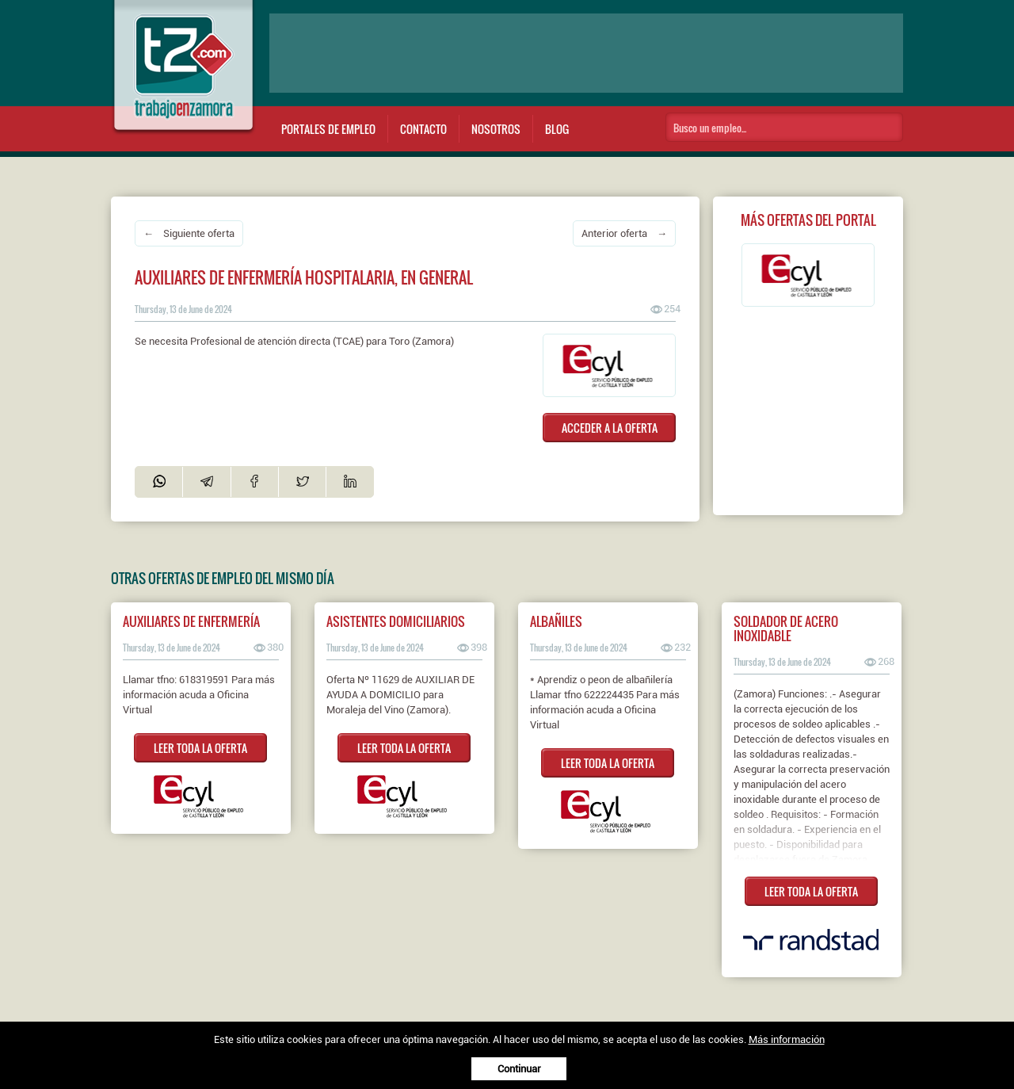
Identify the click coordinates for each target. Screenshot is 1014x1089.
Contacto (423, 129)
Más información (787, 1039)
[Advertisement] (586, 53)
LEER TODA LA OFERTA (200, 747)
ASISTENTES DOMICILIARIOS (395, 621)
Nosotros (495, 129)
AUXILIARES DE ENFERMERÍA (191, 621)
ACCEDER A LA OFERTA (610, 427)
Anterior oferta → (624, 233)
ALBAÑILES (556, 621)
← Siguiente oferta (188, 233)
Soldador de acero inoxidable (786, 628)
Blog (557, 129)
